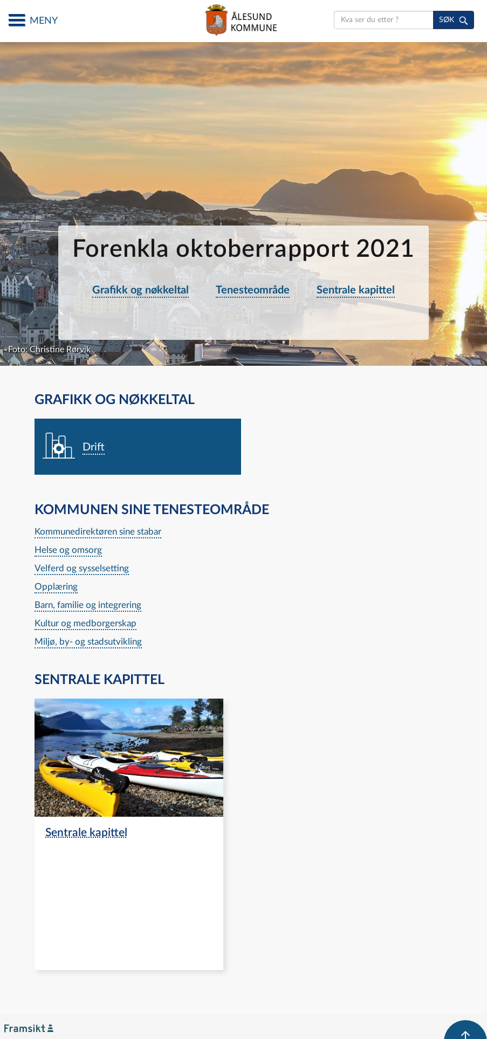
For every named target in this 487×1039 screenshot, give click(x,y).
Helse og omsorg (68, 550)
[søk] (453, 20)
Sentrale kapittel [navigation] (356, 290)
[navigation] (138, 447)
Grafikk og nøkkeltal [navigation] (140, 290)
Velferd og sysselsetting (82, 568)
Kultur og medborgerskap (85, 623)
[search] (384, 20)
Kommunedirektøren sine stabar (98, 531)
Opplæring (56, 586)
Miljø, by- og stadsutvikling (88, 641)
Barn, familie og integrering (88, 605)
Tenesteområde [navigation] (253, 290)
